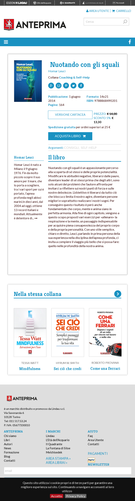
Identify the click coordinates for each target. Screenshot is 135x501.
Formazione (11, 452)
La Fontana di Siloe (58, 448)
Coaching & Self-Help (74, 77)
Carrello (121, 11)
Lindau (50, 436)
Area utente (97, 11)
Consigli (71, 147)
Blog (7, 456)
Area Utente (96, 440)
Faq (90, 436)
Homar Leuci (56, 71)
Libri (7, 440)
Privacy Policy (75, 496)
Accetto (56, 496)
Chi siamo (10, 436)
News (7, 448)
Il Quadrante (54, 444)
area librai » (56, 462)
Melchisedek (54, 452)
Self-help (89, 147)
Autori (8, 444)
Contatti (9, 460)
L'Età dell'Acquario (58, 440)
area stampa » (58, 458)
